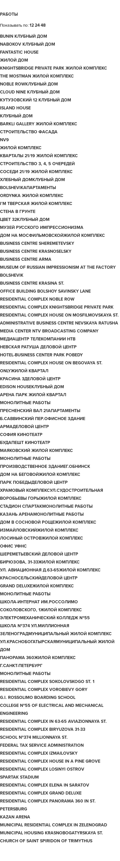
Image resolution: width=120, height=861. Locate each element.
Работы (9, 14)
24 (37, 25)
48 (43, 25)
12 (32, 25)
